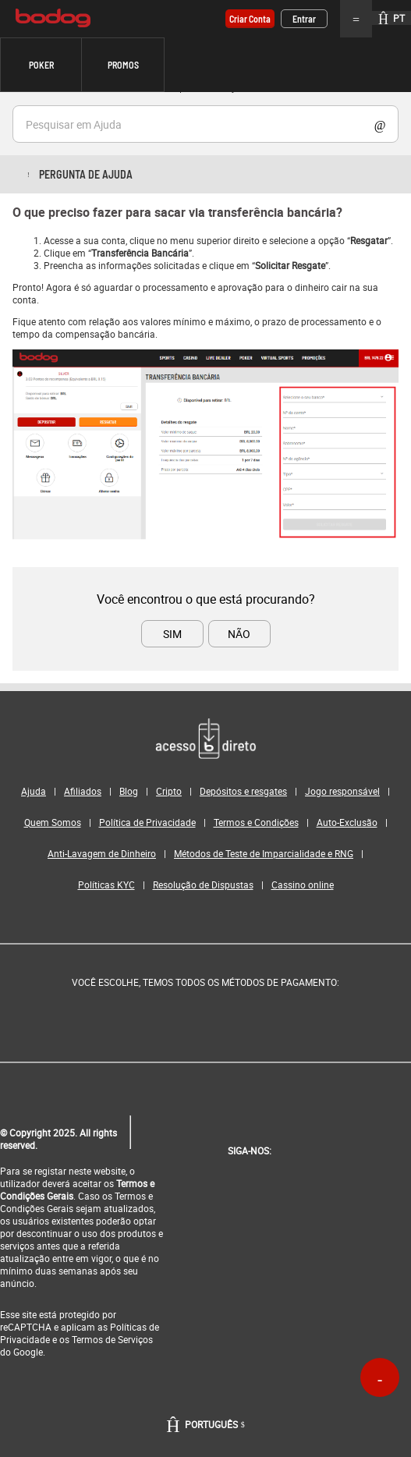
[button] (41, 64)
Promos (123, 64)
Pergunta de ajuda (86, 174)
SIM (172, 633)
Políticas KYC (106, 884)
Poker (41, 64)
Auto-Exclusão (347, 822)
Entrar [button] (304, 18)
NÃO (239, 633)
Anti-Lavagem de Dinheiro (102, 853)
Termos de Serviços (112, 1339)
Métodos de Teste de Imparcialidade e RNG (263, 853)
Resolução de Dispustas (203, 884)
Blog (128, 791)
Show (380, 124)
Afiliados (82, 791)
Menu (356, 18)
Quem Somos (52, 822)
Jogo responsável (342, 791)
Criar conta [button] (250, 18)
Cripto (169, 791)
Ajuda (33, 791)
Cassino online (302, 884)
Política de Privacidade (147, 822)
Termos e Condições (256, 822)
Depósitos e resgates (243, 791)
